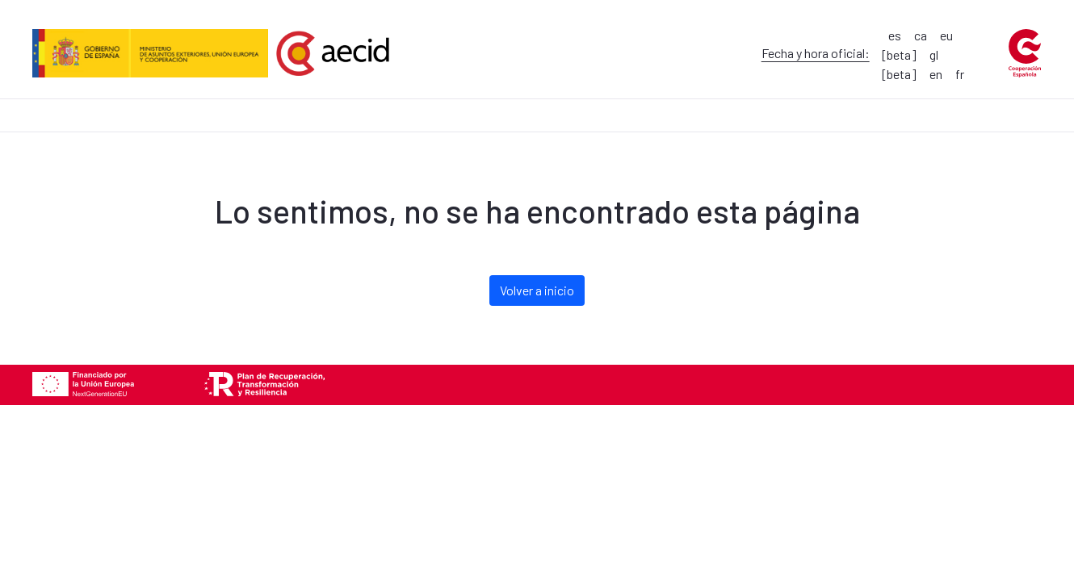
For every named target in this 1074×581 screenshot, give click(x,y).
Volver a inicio (537, 290)
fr (959, 74)
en (935, 74)
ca (920, 35)
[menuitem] (26, 104)
